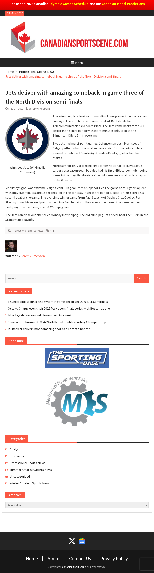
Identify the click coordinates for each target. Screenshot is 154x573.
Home (32, 558)
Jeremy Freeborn (39, 108)
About (54, 558)
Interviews (17, 456)
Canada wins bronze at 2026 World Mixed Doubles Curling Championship (57, 322)
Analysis (15, 449)
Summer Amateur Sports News (31, 470)
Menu (77, 62)
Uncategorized (20, 476)
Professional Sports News (27, 230)
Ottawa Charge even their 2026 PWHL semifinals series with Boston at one (59, 308)
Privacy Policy (114, 558)
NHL (52, 230)
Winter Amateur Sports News (30, 483)
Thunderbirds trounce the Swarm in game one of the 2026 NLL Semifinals (58, 302)
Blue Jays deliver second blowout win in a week (39, 315)
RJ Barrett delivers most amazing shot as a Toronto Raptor (49, 329)
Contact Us (80, 558)
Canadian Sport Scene (74, 567)
